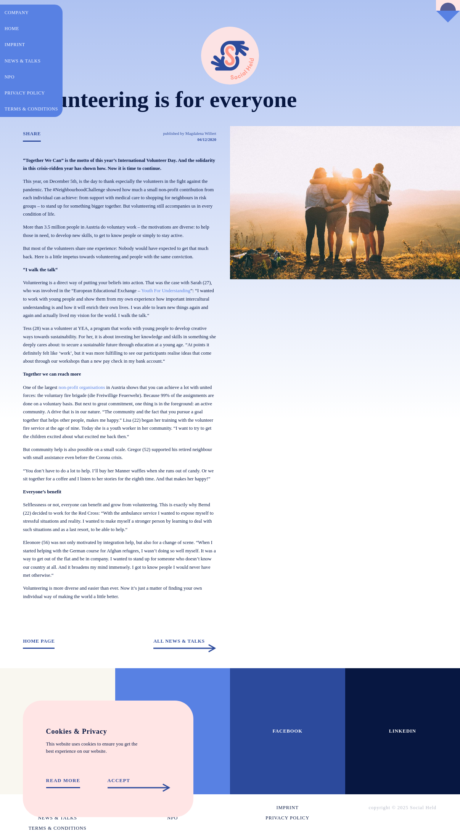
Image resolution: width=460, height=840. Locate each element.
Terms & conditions (31, 109)
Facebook (287, 731)
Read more (63, 780)
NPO (9, 77)
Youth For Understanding (165, 290)
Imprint (15, 44)
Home (12, 28)
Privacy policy (25, 93)
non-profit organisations (82, 387)
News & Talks (22, 61)
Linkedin (402, 731)
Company (17, 12)
